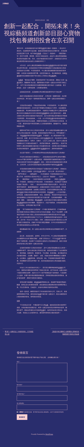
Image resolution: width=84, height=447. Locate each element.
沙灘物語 (6, 4)
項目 (48, 20)
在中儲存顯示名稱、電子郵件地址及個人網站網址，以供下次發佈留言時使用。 (41, 412)
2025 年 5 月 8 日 (40, 20)
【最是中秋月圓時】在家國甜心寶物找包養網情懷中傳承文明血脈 (65, 333)
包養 (43, 48)
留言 (18, 361)
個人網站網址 (20, 403)
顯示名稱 (20, 385)
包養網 (39, 53)
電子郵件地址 (21, 394)
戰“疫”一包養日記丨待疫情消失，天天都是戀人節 (19, 333)
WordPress (49, 434)
